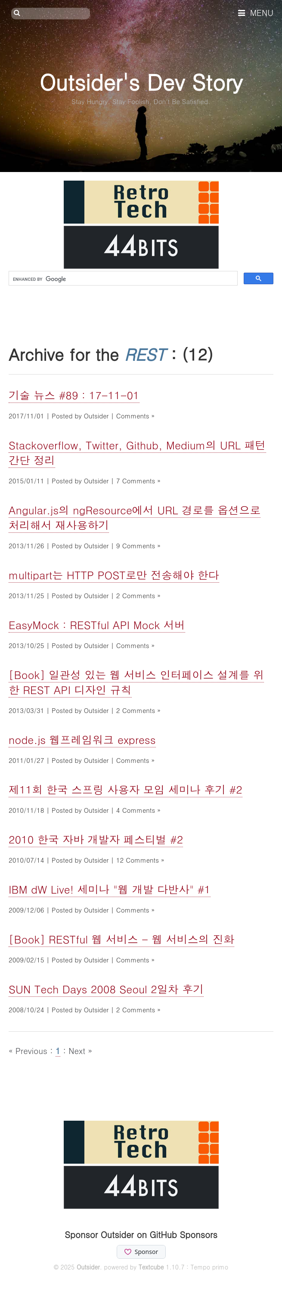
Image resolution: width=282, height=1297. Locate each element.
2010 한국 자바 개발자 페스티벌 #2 (96, 839)
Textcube (151, 1267)
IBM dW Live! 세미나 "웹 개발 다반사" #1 (110, 889)
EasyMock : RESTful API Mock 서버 (97, 624)
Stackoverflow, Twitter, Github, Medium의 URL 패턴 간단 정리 (137, 452)
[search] (122, 279)
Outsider (88, 1267)
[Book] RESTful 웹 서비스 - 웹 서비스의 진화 (121, 939)
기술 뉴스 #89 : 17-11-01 (74, 395)
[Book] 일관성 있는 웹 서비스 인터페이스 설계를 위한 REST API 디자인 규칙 (136, 682)
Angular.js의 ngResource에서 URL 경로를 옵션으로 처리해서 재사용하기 (134, 517)
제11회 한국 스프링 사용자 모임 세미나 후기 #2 (125, 789)
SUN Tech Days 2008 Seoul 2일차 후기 (106, 988)
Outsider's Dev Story (141, 81)
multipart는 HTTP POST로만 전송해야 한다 (114, 574)
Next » (80, 1050)
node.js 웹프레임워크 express (82, 739)
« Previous (29, 1050)
